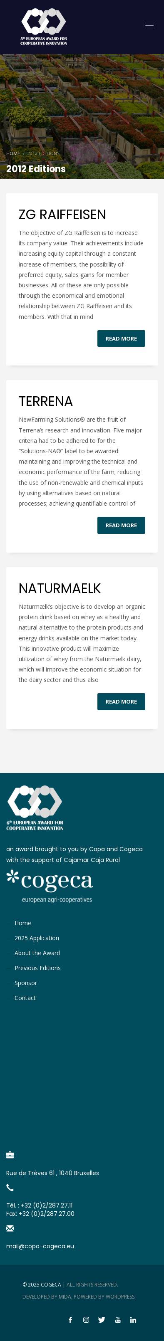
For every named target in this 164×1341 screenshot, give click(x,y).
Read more (121, 338)
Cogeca (51, 1284)
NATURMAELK (60, 588)
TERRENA (46, 401)
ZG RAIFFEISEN (62, 214)
